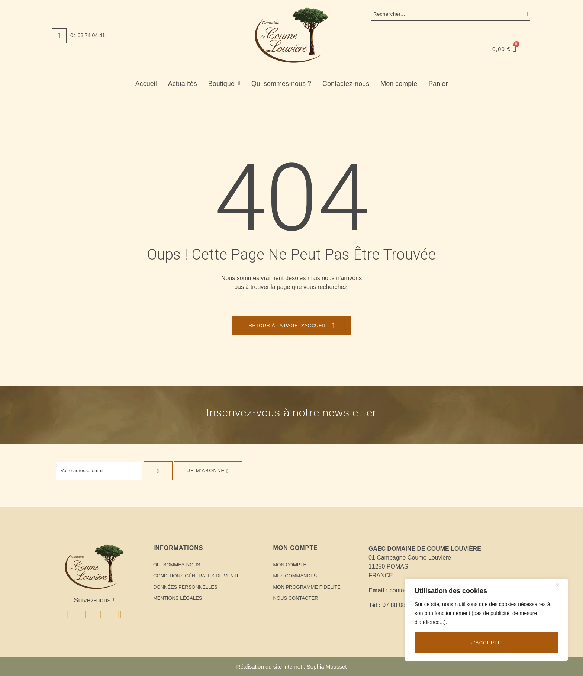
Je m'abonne (208, 470)
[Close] (560, 584)
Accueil (146, 83)
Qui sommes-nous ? (281, 83)
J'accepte (486, 643)
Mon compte (398, 83)
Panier (438, 83)
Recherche (525, 14)
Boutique (224, 83)
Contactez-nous (345, 83)
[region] (486, 620)
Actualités (182, 83)
